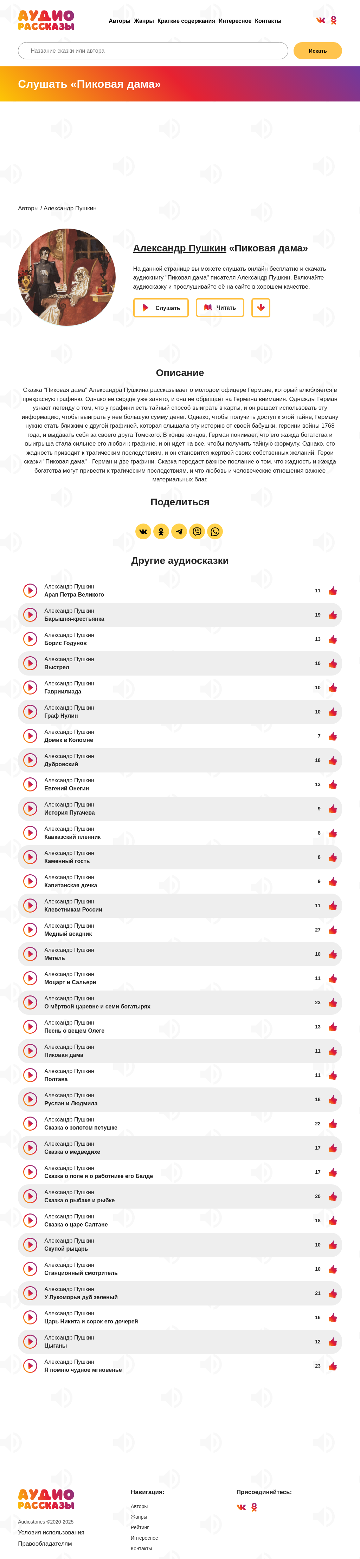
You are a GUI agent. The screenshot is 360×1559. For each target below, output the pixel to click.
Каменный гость (67, 861)
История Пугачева (69, 813)
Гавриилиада (62, 692)
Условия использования (51, 1532)
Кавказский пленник (72, 837)
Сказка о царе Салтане (76, 1225)
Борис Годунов (65, 643)
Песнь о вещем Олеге (74, 1031)
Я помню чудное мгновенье (83, 1370)
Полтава (56, 1079)
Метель (54, 958)
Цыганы (55, 1346)
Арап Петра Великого (74, 595)
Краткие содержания (186, 21)
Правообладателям (45, 1543)
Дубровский (61, 764)
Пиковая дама (63, 1055)
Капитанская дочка (70, 885)
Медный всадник (68, 934)
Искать (318, 51)
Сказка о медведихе (72, 1152)
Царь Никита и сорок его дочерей (91, 1321)
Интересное (235, 21)
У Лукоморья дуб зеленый (81, 1297)
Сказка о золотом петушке (80, 1128)
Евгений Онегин (66, 788)
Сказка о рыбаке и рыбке (79, 1200)
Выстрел (56, 667)
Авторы (119, 21)
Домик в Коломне (68, 740)
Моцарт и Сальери (70, 982)
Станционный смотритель (81, 1273)
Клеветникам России (73, 910)
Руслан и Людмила (70, 1103)
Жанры (144, 21)
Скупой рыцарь (66, 1249)
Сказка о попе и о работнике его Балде (98, 1176)
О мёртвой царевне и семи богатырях (97, 1006)
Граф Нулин (61, 716)
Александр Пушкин (70, 208)
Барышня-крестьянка (74, 619)
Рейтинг (140, 1527)
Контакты (268, 21)
